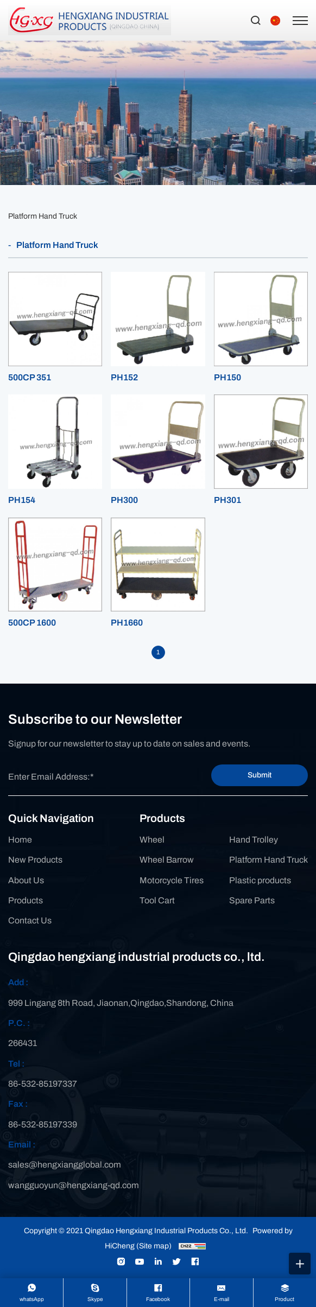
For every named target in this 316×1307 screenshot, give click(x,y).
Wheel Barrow (167, 859)
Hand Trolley (253, 839)
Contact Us (30, 920)
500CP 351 (29, 377)
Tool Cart (157, 900)
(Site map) (154, 1246)
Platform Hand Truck (42, 216)
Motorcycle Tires (172, 880)
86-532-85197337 (42, 1083)
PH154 (21, 500)
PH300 (124, 500)
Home (20, 839)
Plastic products (260, 880)
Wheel (152, 839)
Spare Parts (252, 900)
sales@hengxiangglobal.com (64, 1164)
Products (25, 900)
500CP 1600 (32, 622)
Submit (259, 775)
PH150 (227, 377)
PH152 (124, 377)
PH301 (227, 500)
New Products (35, 859)
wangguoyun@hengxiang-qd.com (73, 1185)
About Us (26, 880)
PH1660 (127, 622)
